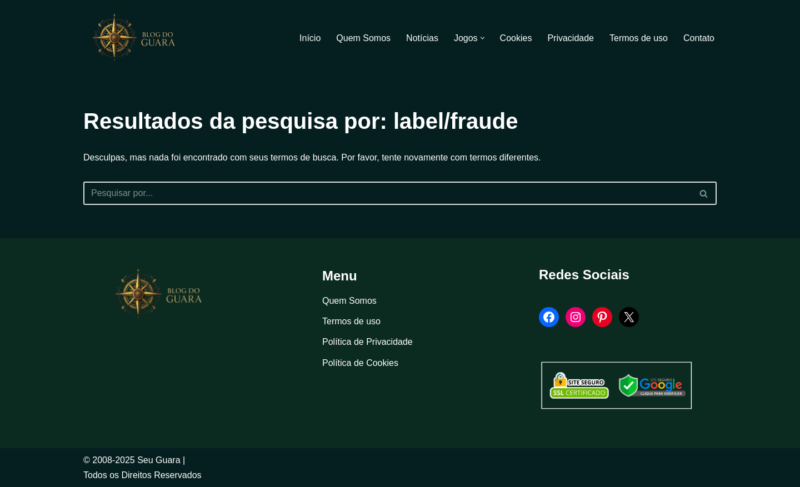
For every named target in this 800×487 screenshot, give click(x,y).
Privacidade (570, 38)
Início (310, 38)
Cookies (516, 38)
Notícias (422, 38)
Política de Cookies (360, 363)
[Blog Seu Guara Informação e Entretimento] (138, 38)
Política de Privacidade (367, 342)
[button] (482, 38)
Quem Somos (363, 38)
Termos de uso (638, 38)
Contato (698, 38)
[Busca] (387, 193)
